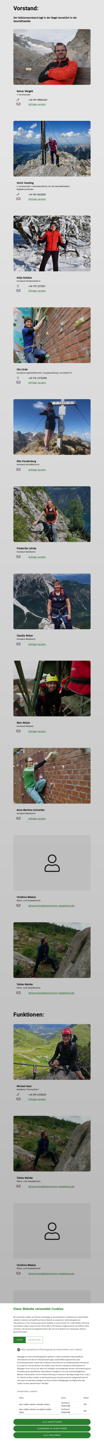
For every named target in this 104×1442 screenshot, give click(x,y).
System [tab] (19, 1340)
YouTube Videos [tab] (34, 1340)
